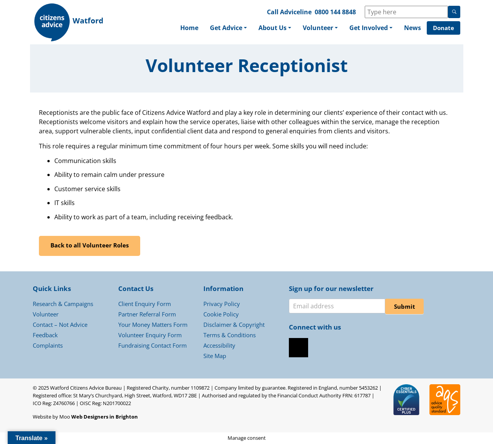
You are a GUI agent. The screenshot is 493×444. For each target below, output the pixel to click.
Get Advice (226, 28)
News (412, 28)
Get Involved (368, 28)
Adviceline (296, 12)
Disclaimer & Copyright (234, 324)
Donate (443, 28)
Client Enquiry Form (144, 304)
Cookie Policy (221, 314)
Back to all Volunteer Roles (89, 245)
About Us (272, 28)
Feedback (45, 335)
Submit (404, 306)
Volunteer (318, 28)
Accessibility (219, 345)
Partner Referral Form (147, 314)
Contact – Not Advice (60, 324)
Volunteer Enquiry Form (150, 335)
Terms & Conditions (229, 335)
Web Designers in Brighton (104, 416)
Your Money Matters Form (153, 324)
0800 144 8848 (335, 12)
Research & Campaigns (63, 304)
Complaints (48, 345)
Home (189, 28)
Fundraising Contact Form (152, 345)
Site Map (214, 356)
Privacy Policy (221, 304)
